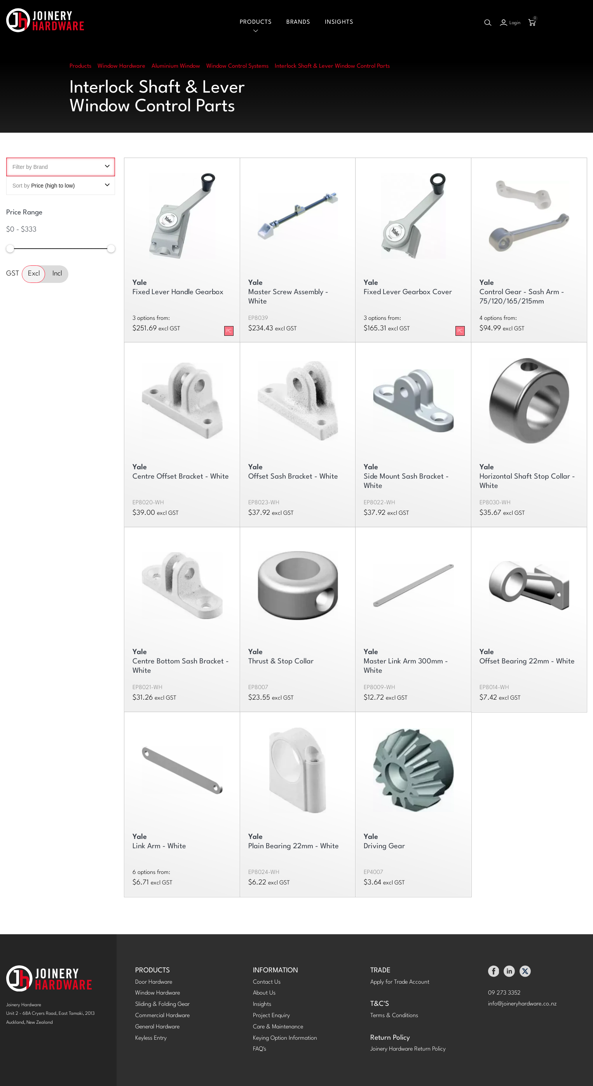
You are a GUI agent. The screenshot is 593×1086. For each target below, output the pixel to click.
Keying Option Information (285, 1038)
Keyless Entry (151, 1038)
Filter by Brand (60, 167)
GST (12, 273)
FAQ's (259, 1049)
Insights (339, 22)
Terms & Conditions (394, 1016)
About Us (264, 993)
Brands (298, 22)
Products (256, 22)
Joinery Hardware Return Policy (408, 1049)
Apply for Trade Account (399, 982)
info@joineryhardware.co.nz (522, 1004)
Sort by (60, 185)
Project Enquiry (271, 1016)
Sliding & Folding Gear (162, 1004)
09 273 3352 (504, 993)
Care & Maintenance (278, 1027)
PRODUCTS (152, 970)
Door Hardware (153, 982)
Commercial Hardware (162, 1016)
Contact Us (267, 982)
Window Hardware (157, 993)
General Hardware (157, 1027)
